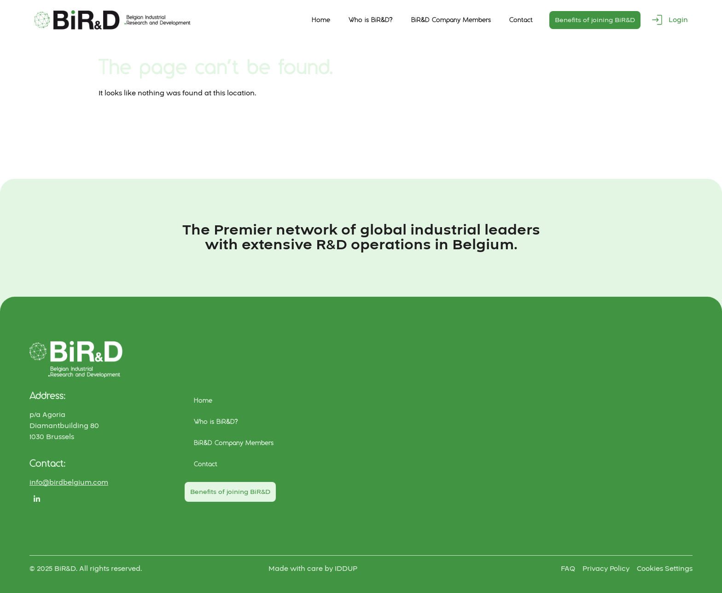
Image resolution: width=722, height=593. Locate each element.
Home (321, 19)
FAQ (568, 569)
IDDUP (346, 569)
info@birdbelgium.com (68, 482)
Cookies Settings (665, 569)
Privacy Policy (605, 569)
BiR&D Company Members (451, 19)
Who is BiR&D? (371, 19)
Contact (521, 19)
